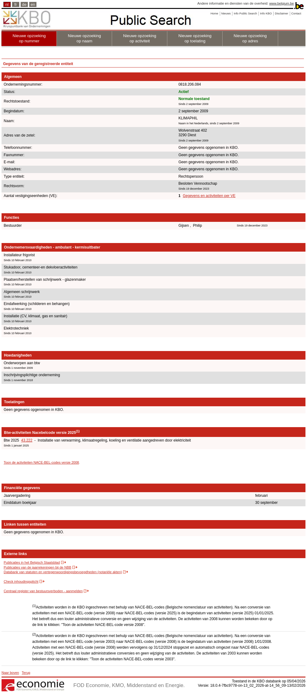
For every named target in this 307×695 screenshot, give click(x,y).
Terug (26, 672)
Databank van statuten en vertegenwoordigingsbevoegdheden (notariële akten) (63, 572)
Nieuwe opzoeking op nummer (29, 38)
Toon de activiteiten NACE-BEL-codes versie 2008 (41, 462)
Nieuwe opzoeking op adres (250, 38)
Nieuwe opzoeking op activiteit (139, 38)
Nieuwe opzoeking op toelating (195, 38)
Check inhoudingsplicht (21, 581)
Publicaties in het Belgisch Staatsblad (32, 562)
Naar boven (10, 672)
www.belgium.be (281, 3)
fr (15, 4)
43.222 (27, 440)
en (33, 4)
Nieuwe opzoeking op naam (84, 38)
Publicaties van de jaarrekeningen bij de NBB (37, 567)
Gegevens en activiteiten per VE (209, 196)
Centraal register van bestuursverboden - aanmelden (43, 591)
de (24, 4)
